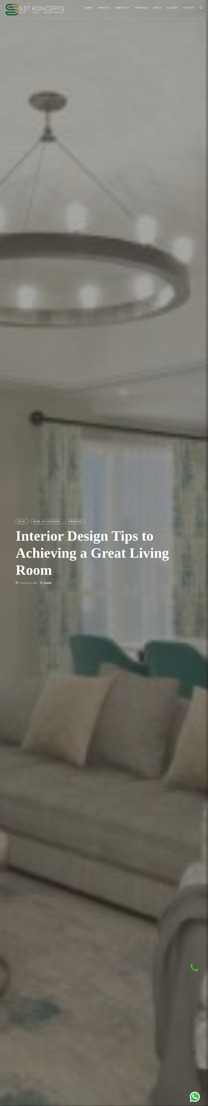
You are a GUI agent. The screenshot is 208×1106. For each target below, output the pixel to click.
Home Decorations (47, 521)
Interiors (75, 521)
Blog (22, 521)
